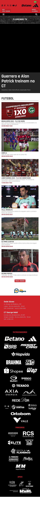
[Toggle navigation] (3, 14)
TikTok (16, 5)
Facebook (5, 5)
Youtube (14, 5)
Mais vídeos (20, 281)
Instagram (11, 5)
